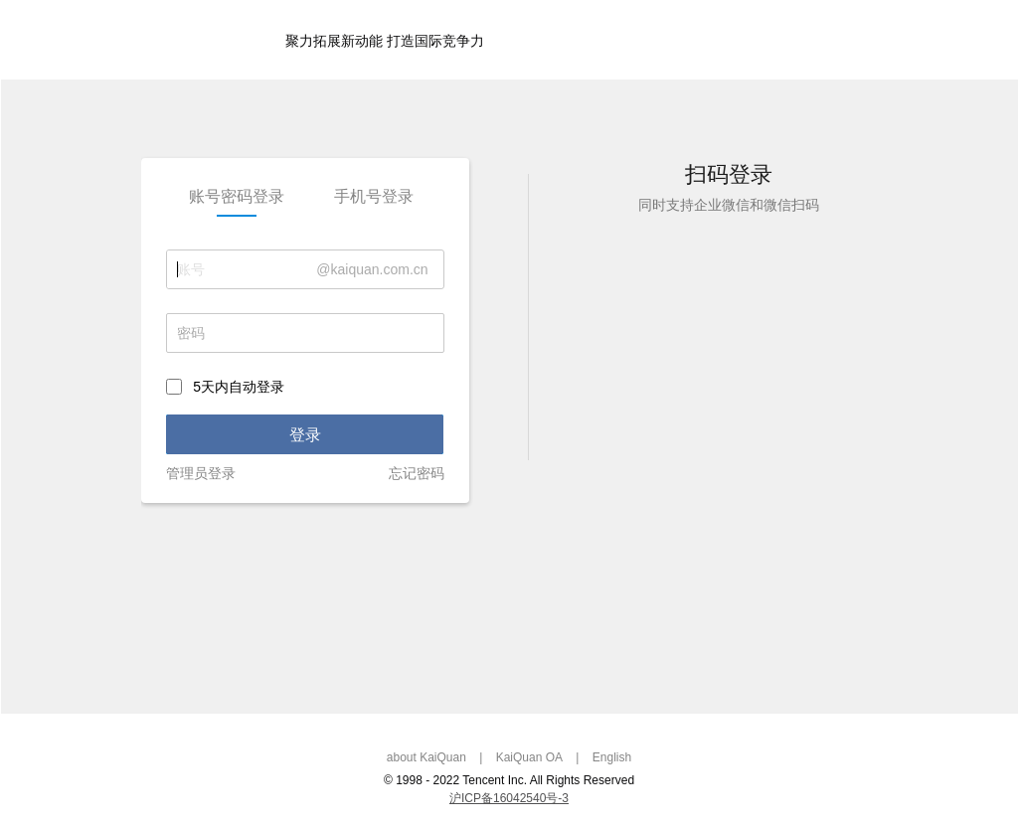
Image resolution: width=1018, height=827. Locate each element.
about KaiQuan (426, 757)
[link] (237, 197)
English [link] (612, 757)
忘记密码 (416, 473)
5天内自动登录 (238, 387)
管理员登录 (201, 472)
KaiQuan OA (529, 757)
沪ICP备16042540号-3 (509, 798)
